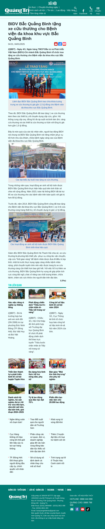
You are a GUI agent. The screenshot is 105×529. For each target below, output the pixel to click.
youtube (61, 489)
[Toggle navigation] (1, 17)
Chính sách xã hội (36, 10)
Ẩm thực (32, 7)
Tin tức (50, 10)
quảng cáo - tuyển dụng (17, 489)
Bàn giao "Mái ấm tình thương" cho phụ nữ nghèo (57, 375)
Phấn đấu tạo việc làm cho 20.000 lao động (57, 399)
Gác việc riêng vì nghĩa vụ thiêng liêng (16, 304)
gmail (69, 489)
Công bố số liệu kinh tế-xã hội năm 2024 (56, 304)
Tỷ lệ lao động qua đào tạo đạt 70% (36, 399)
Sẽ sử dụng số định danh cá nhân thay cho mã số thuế (37, 462)
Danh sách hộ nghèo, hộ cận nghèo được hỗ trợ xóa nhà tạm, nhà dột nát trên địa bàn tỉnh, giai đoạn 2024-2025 (16, 404)
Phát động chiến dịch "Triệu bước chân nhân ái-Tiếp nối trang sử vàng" (37, 307)
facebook (50, 489)
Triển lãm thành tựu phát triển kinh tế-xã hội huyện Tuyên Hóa (16, 375)
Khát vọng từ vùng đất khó (57, 420)
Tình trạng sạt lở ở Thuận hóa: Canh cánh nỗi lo (58, 462)
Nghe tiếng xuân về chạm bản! (17, 420)
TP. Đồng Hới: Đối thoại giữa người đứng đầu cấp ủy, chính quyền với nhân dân (17, 465)
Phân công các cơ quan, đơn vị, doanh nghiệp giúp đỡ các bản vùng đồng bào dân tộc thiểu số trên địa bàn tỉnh (37, 443)
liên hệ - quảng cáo (36, 489)
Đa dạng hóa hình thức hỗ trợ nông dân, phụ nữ (37, 375)
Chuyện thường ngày (48, 7)
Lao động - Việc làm (65, 10)
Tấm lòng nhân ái (38, 13)
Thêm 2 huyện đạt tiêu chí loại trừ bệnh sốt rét (58, 437)
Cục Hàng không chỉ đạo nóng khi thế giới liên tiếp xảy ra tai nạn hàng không (17, 441)
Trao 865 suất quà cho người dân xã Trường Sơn (37, 423)
